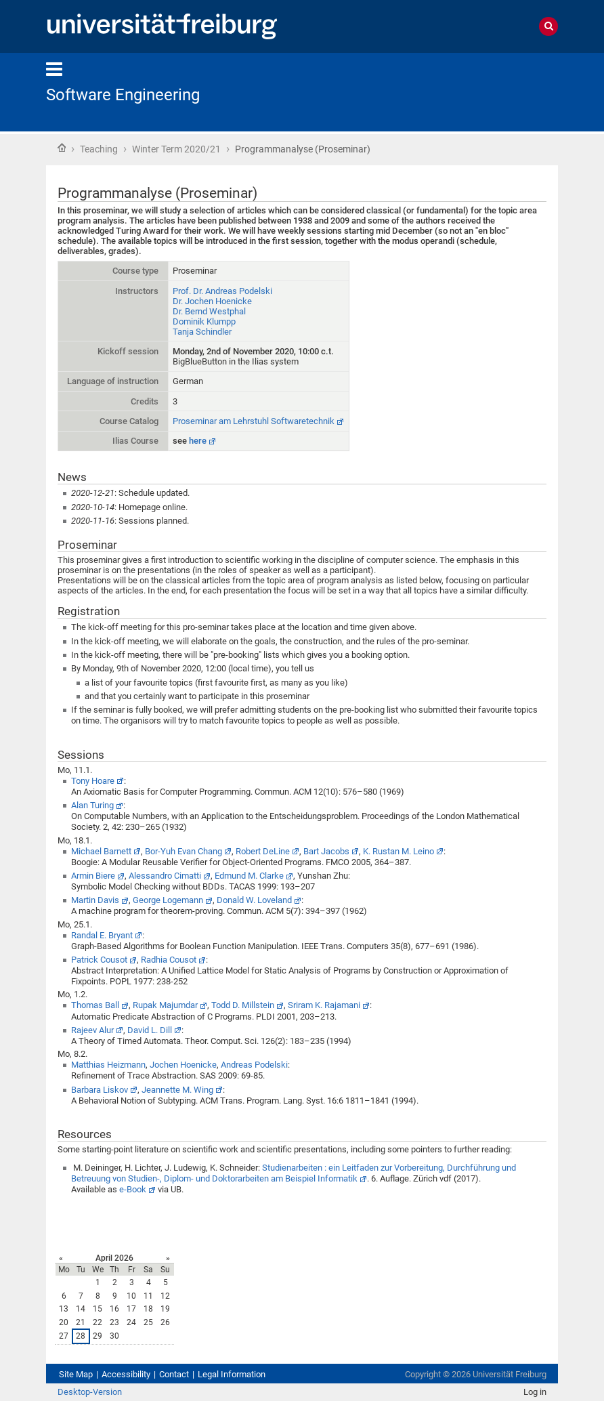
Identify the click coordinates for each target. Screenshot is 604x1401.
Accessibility (126, 1374)
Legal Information (231, 1374)
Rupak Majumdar (165, 1005)
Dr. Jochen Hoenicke (212, 301)
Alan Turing (92, 805)
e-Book (132, 1189)
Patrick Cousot (99, 960)
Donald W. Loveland (254, 900)
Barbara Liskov (99, 1090)
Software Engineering (123, 94)
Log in (534, 1392)
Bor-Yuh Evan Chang (183, 851)
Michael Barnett (101, 851)
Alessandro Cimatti (165, 876)
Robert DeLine (263, 851)
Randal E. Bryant (102, 935)
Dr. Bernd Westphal (209, 311)
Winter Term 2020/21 (176, 149)
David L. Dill (149, 1030)
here (198, 441)
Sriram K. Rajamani (324, 1005)
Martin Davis (95, 900)
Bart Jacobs (326, 851)
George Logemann (168, 900)
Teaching (99, 149)
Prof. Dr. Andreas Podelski (222, 291)
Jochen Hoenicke (183, 1065)
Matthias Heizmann (108, 1065)
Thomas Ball (95, 1005)
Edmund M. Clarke (249, 876)
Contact (174, 1374)
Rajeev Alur (92, 1030)
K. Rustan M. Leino (398, 851)
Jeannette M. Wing (177, 1090)
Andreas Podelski (254, 1065)
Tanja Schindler (202, 332)
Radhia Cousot (168, 960)
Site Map (76, 1374)
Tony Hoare (92, 781)
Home (62, 147)
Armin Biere (93, 876)
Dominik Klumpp (204, 321)
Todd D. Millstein (242, 1005)
